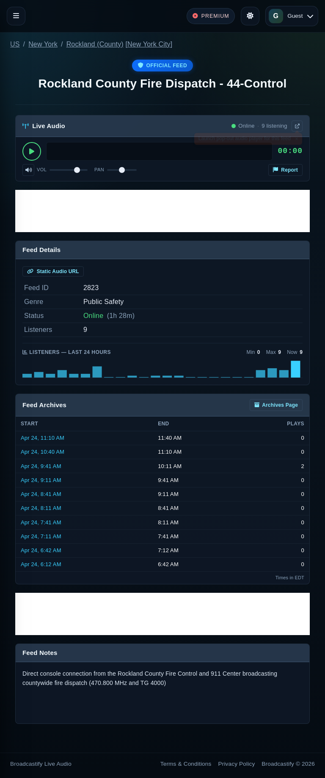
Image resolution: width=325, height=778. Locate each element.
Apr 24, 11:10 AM (42, 438)
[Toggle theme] (250, 16)
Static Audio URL (53, 271)
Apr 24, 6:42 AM (41, 550)
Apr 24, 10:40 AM (42, 452)
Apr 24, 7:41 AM (41, 522)
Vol (42, 169)
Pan (99, 169)
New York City (149, 44)
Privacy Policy (236, 764)
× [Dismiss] (296, 140)
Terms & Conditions (186, 764)
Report (285, 170)
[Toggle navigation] (16, 16)
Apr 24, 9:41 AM (41, 466)
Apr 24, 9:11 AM (41, 480)
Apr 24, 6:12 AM (41, 564)
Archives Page (276, 405)
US (15, 44)
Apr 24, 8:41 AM (41, 494)
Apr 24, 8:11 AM (41, 508)
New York (43, 44)
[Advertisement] (162, 211)
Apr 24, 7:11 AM (41, 536)
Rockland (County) (95, 44)
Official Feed (162, 65)
